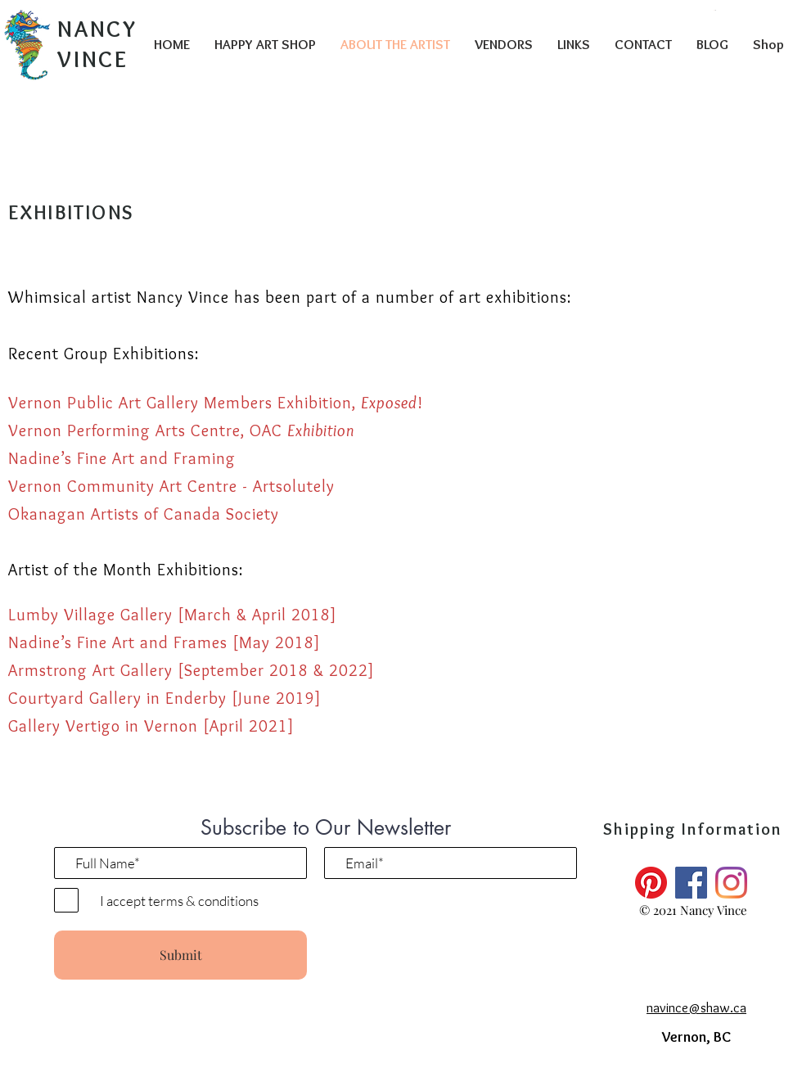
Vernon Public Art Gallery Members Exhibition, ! (215, 402)
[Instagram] (731, 883)
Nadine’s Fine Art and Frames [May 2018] (164, 642)
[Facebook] (691, 883)
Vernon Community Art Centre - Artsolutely (171, 486)
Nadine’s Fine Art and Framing (122, 458)
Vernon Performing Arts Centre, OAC (181, 430)
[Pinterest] (651, 883)
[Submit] (180, 955)
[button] (716, 10)
